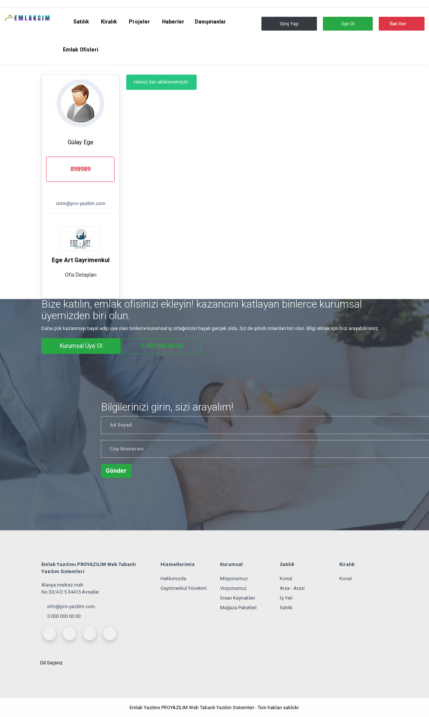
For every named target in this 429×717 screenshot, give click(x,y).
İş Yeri (286, 598)
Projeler (140, 22)
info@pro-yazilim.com (71, 606)
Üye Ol (348, 23)
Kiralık (109, 22)
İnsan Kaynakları (237, 598)
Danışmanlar (210, 22)
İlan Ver (398, 23)
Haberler (173, 22)
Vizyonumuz (233, 588)
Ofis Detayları (80, 275)
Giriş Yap (289, 23)
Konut (286, 578)
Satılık (81, 22)
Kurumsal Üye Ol (81, 345)
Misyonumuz (234, 578)
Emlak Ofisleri (80, 50)
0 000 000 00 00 (63, 616)
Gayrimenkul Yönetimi (184, 588)
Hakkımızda (173, 578)
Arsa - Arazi (292, 588)
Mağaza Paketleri (238, 607)
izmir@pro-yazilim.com (80, 203)
